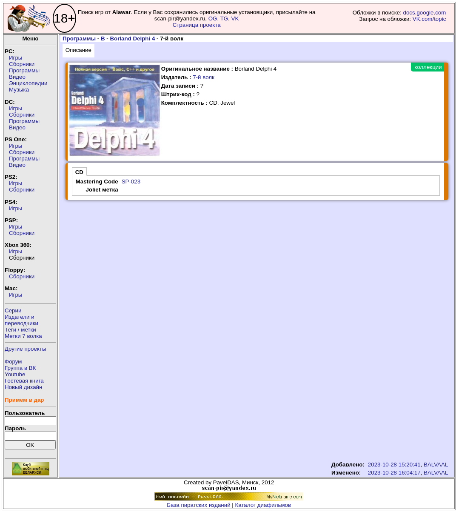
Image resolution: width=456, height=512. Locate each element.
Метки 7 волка (23, 336)
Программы (24, 70)
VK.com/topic (429, 19)
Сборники (21, 64)
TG (224, 18)
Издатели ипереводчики (21, 320)
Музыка (19, 89)
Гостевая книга (24, 381)
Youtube (15, 374)
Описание (78, 50)
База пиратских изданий (198, 505)
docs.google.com (424, 12)
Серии (13, 310)
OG (212, 18)
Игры (15, 57)
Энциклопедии (28, 83)
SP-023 (131, 181)
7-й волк (203, 77)
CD (79, 172)
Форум (13, 361)
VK (235, 18)
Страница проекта (197, 25)
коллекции (428, 67)
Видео (17, 77)
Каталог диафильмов (263, 505)
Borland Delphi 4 (132, 38)
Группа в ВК (20, 368)
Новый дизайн (23, 387)
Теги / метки (20, 329)
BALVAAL (436, 464)
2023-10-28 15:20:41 (394, 464)
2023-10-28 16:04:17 (394, 472)
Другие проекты (25, 349)
